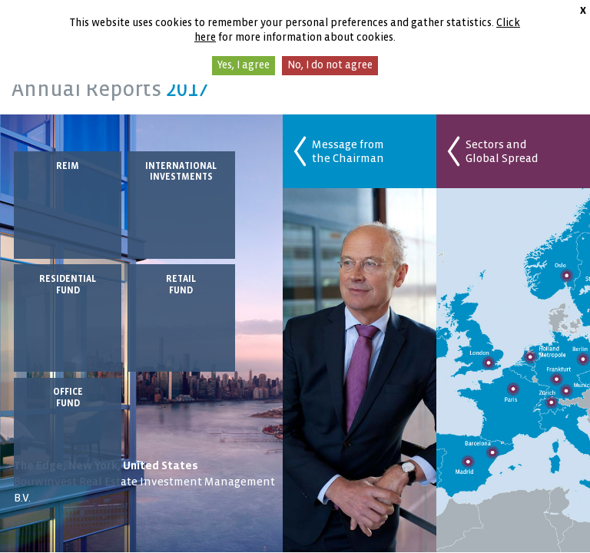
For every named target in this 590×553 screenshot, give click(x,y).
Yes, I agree (243, 65)
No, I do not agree (330, 65)
